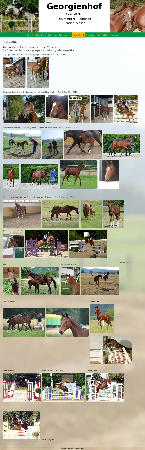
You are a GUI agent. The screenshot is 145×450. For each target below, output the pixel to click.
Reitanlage (52, 35)
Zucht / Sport (78, 35)
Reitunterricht (65, 35)
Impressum (114, 35)
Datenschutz (103, 35)
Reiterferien (41, 35)
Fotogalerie (90, 35)
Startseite (30, 35)
